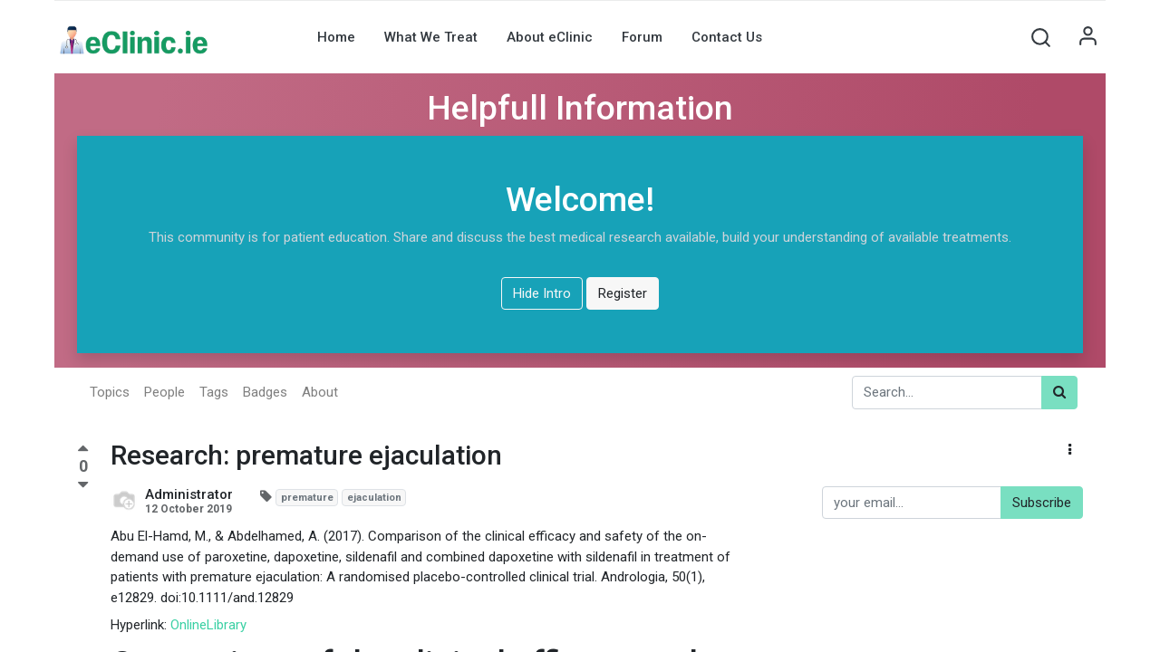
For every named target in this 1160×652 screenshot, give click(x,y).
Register (622, 293)
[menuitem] (336, 37)
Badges (265, 392)
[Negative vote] (83, 485)
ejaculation (374, 497)
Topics (110, 392)
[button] (1040, 37)
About (320, 392)
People (164, 392)
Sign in (1087, 37)
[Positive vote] (83, 451)
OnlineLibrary (208, 625)
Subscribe (1041, 502)
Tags (213, 392)
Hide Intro (542, 293)
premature (307, 497)
